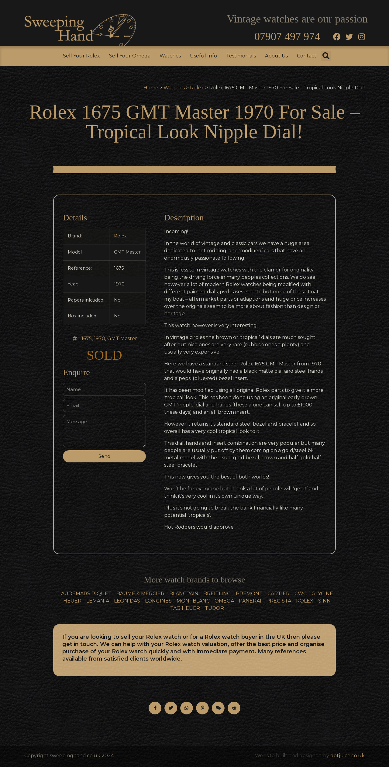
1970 (99, 338)
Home (150, 88)
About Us (276, 56)
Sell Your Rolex (81, 56)
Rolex (197, 88)
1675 (86, 338)
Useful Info (203, 56)
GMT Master (122, 338)
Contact (306, 56)
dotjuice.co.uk (347, 755)
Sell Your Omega (129, 56)
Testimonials (241, 56)
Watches (170, 56)
